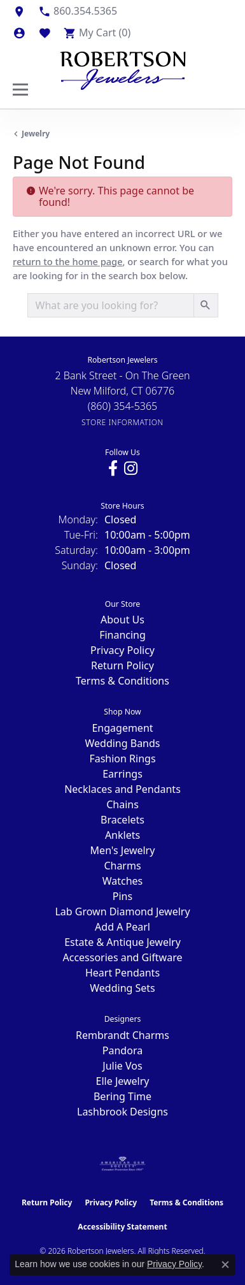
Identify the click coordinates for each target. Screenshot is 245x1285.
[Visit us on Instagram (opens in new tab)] (130, 468)
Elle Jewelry (123, 1081)
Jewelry (36, 133)
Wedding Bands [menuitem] (122, 743)
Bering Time (122, 1096)
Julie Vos (122, 1066)
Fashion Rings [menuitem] (122, 758)
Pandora (122, 1050)
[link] (19, 11)
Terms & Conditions (122, 681)
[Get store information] (122, 422)
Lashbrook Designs (122, 1112)
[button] (19, 32)
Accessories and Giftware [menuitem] (123, 957)
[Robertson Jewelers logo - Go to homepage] (122, 67)
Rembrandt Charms (122, 1035)
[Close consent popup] (225, 1264)
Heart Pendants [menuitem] (122, 973)
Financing (122, 635)
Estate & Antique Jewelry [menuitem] (122, 942)
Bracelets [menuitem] (122, 820)
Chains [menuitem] (122, 804)
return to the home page (68, 261)
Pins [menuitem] (122, 896)
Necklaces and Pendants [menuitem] (122, 789)
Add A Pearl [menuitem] (122, 927)
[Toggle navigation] (20, 89)
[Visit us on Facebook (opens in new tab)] (113, 468)
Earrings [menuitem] (122, 774)
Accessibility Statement (122, 1226)
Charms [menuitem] (122, 866)
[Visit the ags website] (122, 1163)
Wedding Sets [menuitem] (122, 988)
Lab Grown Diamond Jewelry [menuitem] (122, 911)
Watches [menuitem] (122, 881)
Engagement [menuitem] (122, 728)
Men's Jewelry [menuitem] (122, 850)
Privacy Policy (122, 650)
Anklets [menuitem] (122, 835)
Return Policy (122, 665)
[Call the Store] (123, 406)
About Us (122, 620)
